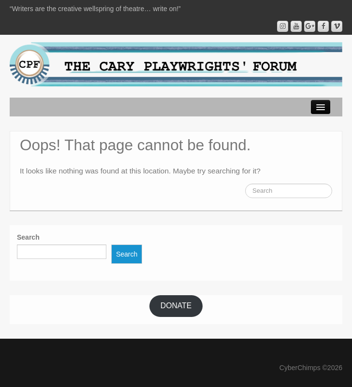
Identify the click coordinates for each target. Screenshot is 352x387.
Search (28, 237)
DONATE (176, 305)
